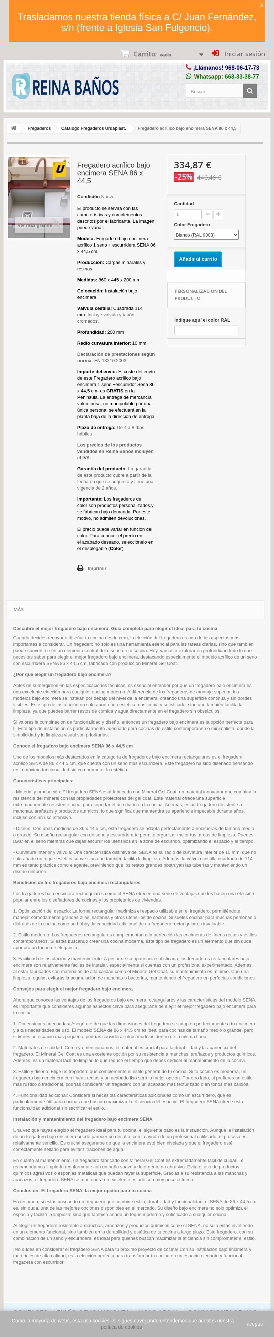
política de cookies (121, 1327)
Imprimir (97, 568)
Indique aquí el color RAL (202, 320)
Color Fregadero (192, 224)
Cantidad (184, 203)
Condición (88, 196)
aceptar (255, 1324)
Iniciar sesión (243, 53)
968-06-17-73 (242, 68)
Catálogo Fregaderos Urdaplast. (93, 128)
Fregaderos (39, 128)
